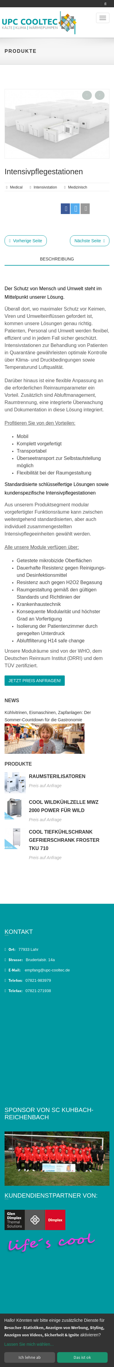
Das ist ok (82, 1357)
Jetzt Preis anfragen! (35, 680)
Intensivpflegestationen (44, 171)
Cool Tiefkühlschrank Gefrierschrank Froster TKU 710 (64, 840)
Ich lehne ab (30, 1357)
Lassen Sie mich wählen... (29, 1344)
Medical (16, 187)
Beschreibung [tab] (57, 259)
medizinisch (77, 187)
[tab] (57, 270)
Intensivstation (45, 187)
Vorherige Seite (25, 240)
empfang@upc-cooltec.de (47, 970)
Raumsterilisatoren (57, 776)
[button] (65, 208)
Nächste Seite (89, 240)
